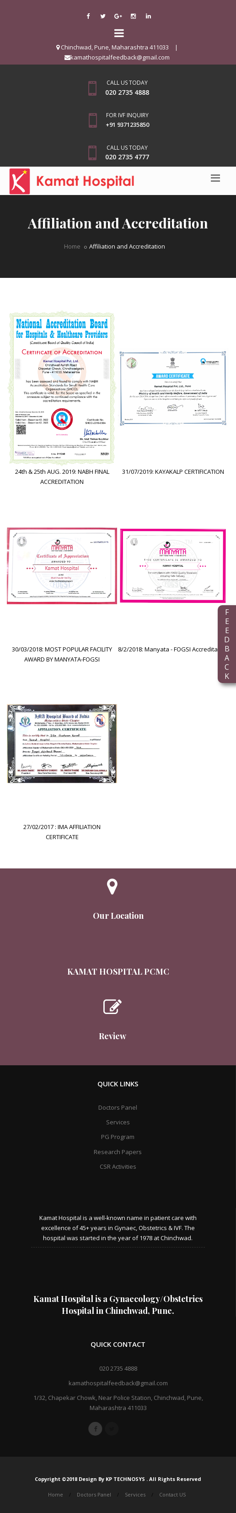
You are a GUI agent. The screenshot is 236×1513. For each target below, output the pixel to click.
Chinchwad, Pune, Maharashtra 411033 (112, 47)
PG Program (117, 1137)
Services (118, 1122)
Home (72, 246)
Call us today (127, 83)
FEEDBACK (227, 644)
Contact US (172, 1494)
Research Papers (118, 1152)
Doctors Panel (117, 1107)
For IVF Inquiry (127, 115)
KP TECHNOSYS (126, 1478)
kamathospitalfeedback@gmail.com (117, 57)
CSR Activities (118, 1166)
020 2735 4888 (118, 1368)
